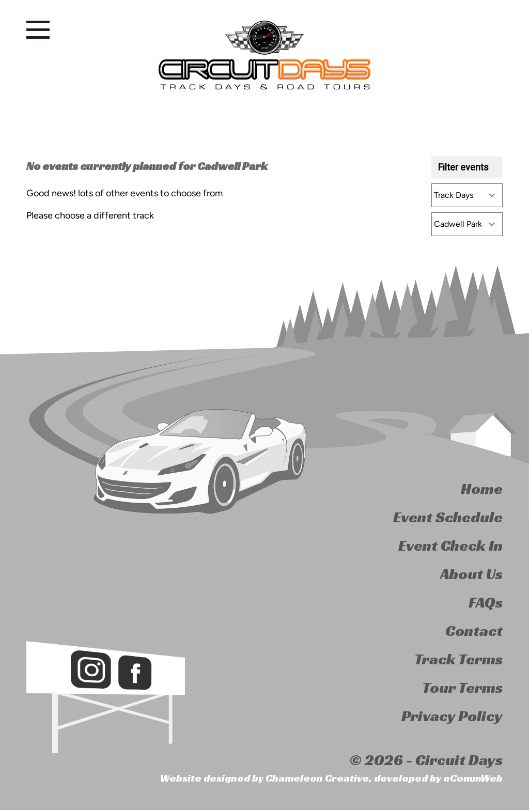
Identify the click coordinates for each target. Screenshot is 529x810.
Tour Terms (462, 687)
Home (482, 489)
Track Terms (458, 659)
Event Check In (450, 545)
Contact (474, 631)
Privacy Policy (452, 716)
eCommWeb (473, 778)
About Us (471, 574)
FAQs (486, 602)
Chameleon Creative (317, 778)
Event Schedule (448, 517)
